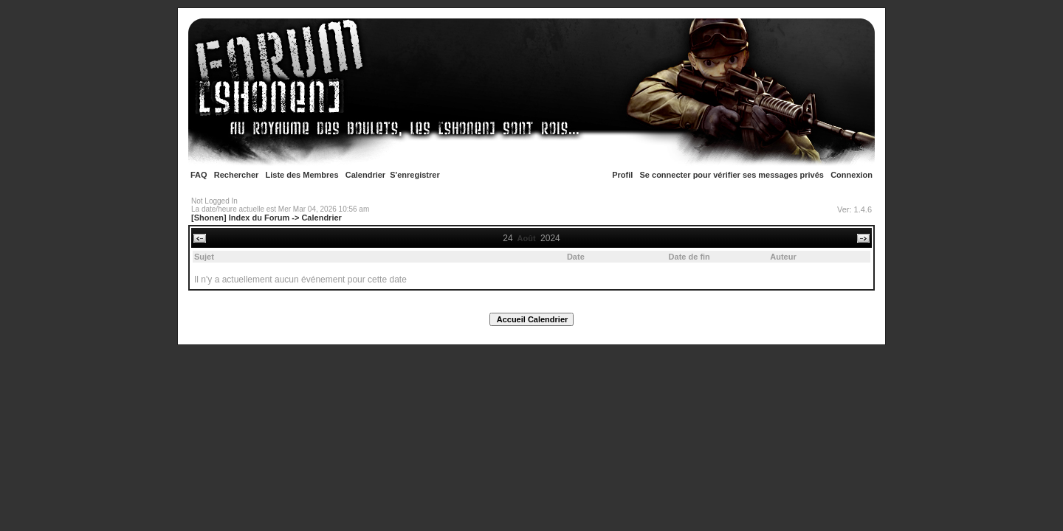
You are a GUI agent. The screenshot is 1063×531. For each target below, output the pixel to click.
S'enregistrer (414, 174)
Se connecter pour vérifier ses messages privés (732, 174)
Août (526, 238)
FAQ (198, 174)
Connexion (851, 174)
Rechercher (236, 174)
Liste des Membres (302, 174)
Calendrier (365, 174)
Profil (622, 174)
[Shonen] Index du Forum (240, 217)
